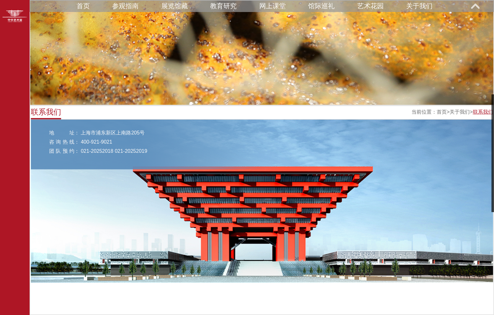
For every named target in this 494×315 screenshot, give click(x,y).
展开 (475, 6)
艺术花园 (370, 5)
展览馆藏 (174, 5)
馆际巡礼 (321, 5)
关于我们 (419, 5)
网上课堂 (272, 5)
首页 (83, 5)
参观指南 (125, 5)
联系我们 (483, 112)
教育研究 (223, 5)
